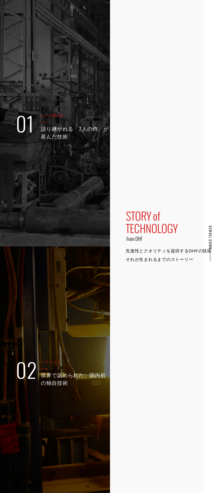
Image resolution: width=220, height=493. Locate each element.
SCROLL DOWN (210, 237)
